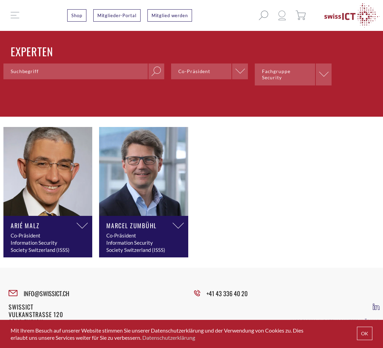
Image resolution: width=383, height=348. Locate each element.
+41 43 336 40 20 (227, 293)
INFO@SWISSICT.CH (46, 293)
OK (364, 333)
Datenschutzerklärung (168, 337)
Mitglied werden (170, 15)
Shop (76, 15)
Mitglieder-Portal (116, 15)
